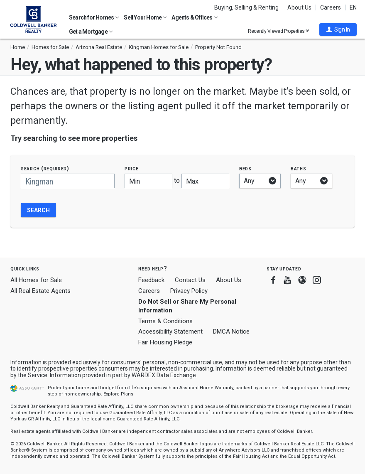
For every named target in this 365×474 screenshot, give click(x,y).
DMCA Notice (231, 331)
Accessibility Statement (170, 331)
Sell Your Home (145, 17)
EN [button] (353, 7)
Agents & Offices (194, 17)
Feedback (151, 280)
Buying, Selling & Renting (246, 7)
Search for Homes (94, 17)
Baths (298, 168)
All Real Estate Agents (40, 291)
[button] (338, 29)
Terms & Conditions (165, 321)
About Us (299, 7)
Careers (330, 7)
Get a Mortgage (91, 31)
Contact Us (190, 280)
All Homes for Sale (36, 280)
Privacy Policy (189, 291)
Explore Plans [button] (118, 394)
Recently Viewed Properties (278, 31)
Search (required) (45, 168)
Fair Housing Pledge (165, 342)
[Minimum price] (148, 181)
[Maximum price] (205, 181)
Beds (245, 168)
